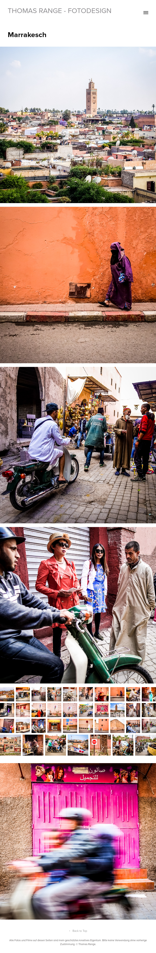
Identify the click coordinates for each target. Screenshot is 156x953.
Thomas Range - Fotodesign (60, 10)
